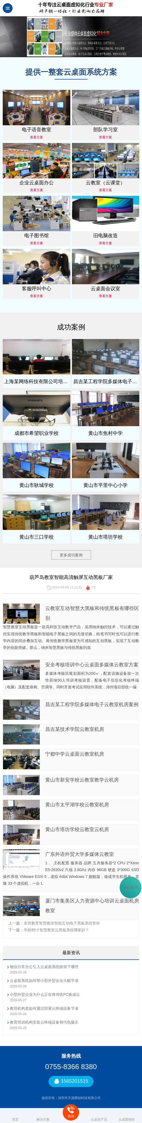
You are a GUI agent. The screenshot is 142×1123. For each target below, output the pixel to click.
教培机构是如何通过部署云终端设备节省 (44, 1008)
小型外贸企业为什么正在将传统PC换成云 (45, 994)
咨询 (70, 1112)
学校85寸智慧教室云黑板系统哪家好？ (56, 930)
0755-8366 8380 (71, 1067)
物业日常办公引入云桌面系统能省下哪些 (44, 967)
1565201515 (71, 1081)
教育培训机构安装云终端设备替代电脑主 (44, 1022)
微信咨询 (130, 887)
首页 (15, 1115)
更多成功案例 (71, 555)
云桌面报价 (127, 1115)
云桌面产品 (99, 1115)
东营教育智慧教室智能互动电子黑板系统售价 (62, 923)
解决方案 (43, 1115)
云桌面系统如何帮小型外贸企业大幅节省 (44, 980)
